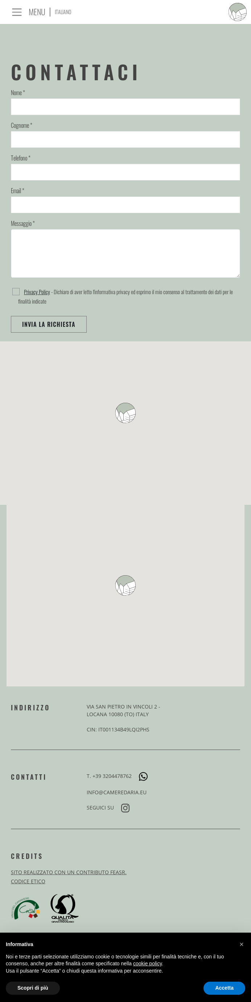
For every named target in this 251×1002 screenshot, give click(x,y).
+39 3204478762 (120, 775)
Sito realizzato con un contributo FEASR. (69, 872)
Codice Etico (28, 881)
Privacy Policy (37, 292)
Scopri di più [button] (32, 988)
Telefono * (20, 158)
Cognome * (21, 125)
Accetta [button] (224, 988)
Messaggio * (23, 223)
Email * (17, 190)
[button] (241, 944)
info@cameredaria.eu (117, 792)
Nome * (18, 92)
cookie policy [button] (147, 963)
